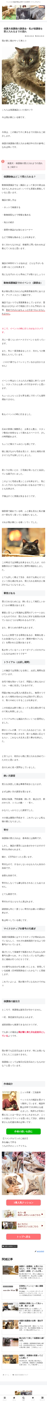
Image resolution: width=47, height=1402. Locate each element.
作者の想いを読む (23, 1131)
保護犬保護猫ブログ (10, 1246)
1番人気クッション (23, 1202)
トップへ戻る (23, 1236)
